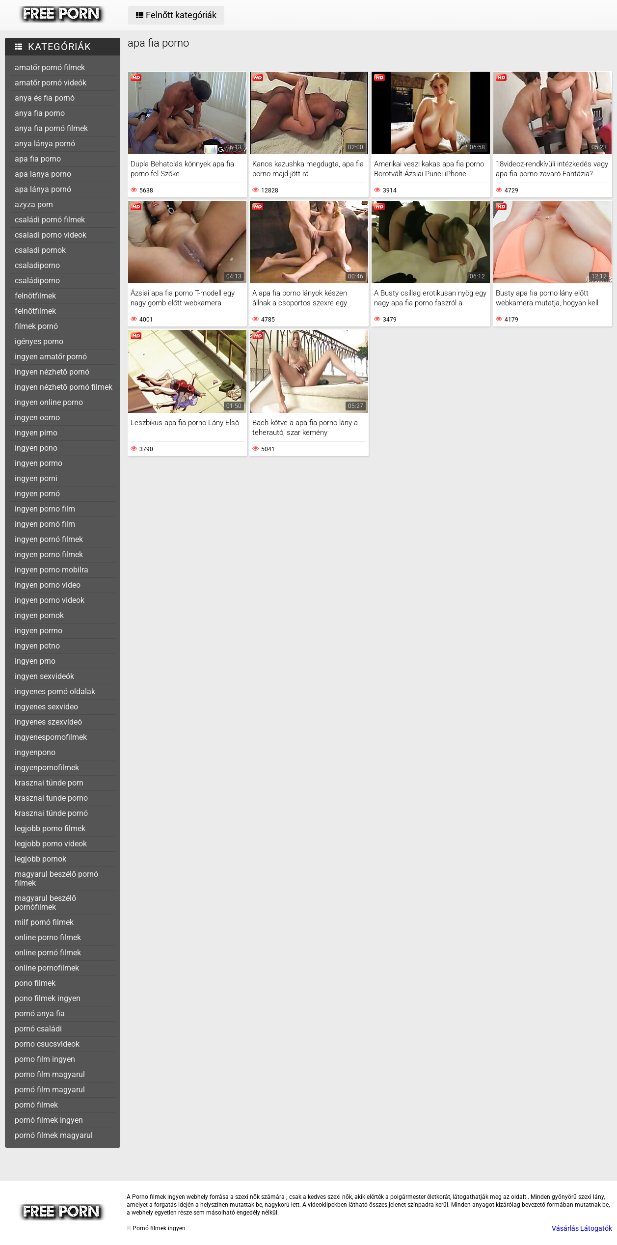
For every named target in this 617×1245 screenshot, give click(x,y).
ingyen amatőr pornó (51, 356)
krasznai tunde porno (51, 798)
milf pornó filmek (44, 922)
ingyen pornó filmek (49, 539)
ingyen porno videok (49, 600)
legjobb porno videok (51, 843)
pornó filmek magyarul (54, 1135)
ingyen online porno (49, 402)
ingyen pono (36, 448)
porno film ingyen (45, 1059)
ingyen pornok (39, 615)
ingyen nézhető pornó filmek (63, 387)
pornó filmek (36, 1105)
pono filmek (35, 983)
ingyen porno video (47, 585)
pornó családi (38, 1028)
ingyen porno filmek (49, 554)
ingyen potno (37, 645)
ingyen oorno (37, 417)
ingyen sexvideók (44, 676)
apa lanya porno (43, 174)
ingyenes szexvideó (48, 722)
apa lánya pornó (43, 189)
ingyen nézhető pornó (52, 372)
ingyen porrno (38, 630)
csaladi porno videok (50, 235)
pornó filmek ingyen (49, 1120)
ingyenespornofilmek (51, 737)
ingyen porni (36, 478)
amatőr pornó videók (50, 82)
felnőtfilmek (35, 311)
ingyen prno (35, 661)
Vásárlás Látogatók (582, 1228)
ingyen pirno (36, 432)
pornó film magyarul (50, 1089)
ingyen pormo (38, 463)
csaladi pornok (40, 250)
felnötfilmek (35, 295)
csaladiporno (37, 265)
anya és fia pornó (45, 98)
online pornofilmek (47, 968)
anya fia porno (40, 113)
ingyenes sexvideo (46, 706)
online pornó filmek (48, 952)
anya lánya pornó (45, 143)
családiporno (37, 280)
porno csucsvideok (47, 1044)
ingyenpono (35, 752)
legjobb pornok (40, 859)
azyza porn (34, 204)
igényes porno (39, 341)
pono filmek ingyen (47, 998)
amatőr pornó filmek (50, 67)
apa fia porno (38, 158)
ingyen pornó (37, 493)
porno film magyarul (50, 1074)
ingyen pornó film (45, 524)
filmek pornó (36, 326)
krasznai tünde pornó (51, 813)
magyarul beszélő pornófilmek (45, 902)
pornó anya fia (40, 1013)
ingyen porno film (45, 509)
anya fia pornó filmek (51, 128)
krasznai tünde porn (49, 782)
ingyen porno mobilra (51, 569)
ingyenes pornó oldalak (55, 691)
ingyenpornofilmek (47, 767)
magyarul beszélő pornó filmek (56, 878)
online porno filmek (48, 937)
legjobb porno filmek (50, 828)
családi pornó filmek (50, 219)
